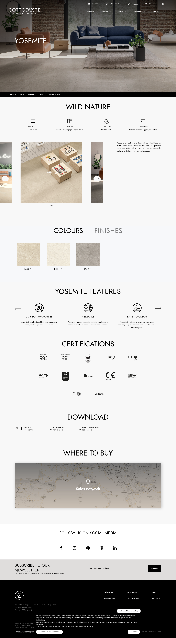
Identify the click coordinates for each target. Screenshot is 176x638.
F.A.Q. (154, 592)
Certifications (31, 94)
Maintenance (133, 598)
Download (132, 592)
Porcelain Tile (109, 598)
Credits (159, 632)
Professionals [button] (139, 11)
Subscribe (154, 569)
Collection (12, 94)
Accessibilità (152, 632)
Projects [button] (122, 11)
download (42, 94)
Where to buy (54, 94)
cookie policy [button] (40, 620)
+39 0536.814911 (25, 607)
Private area (108, 592)
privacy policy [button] (94, 615)
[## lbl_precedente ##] (5, 178)
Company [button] (91, 11)
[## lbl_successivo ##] (97, 178)
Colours (21, 94)
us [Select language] (164, 4)
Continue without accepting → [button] (128, 611)
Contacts (93, 4)
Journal (156, 11)
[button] (18, 309)
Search (149, 4)
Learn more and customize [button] (49, 632)
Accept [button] (133, 632)
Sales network (113, 4)
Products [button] (106, 11)
